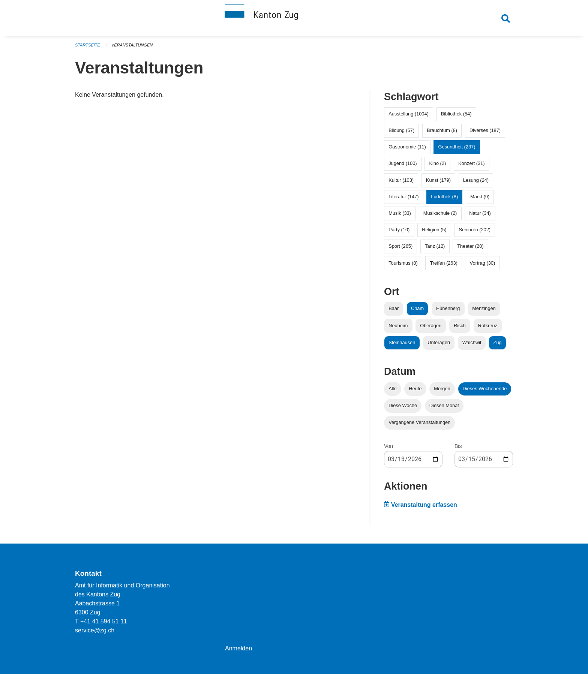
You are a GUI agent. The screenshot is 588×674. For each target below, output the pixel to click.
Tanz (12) (435, 246)
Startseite (87, 45)
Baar (393, 308)
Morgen (442, 388)
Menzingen (484, 308)
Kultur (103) (401, 180)
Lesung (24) (476, 180)
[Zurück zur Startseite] (294, 18)
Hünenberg (448, 308)
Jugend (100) (402, 163)
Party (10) (399, 229)
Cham (417, 308)
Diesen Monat (444, 405)
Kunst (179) (438, 180)
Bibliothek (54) (456, 114)
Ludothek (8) (444, 196)
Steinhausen (401, 342)
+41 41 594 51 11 (103, 621)
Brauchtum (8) (442, 130)
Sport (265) (400, 246)
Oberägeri (430, 325)
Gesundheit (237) (457, 147)
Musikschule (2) (440, 213)
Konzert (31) (471, 163)
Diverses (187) (485, 130)
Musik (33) (399, 213)
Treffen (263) (444, 263)
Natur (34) (480, 213)
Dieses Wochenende (485, 388)
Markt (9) (479, 196)
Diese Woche (402, 405)
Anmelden (238, 648)
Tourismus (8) (403, 263)
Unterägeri (439, 342)
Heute (415, 388)
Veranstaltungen (132, 45)
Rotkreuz (487, 325)
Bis (458, 446)
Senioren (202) (474, 229)
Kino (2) (437, 163)
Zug (498, 342)
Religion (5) (434, 229)
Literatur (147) (403, 196)
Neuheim (398, 325)
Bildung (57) (401, 130)
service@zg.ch (94, 630)
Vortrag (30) (482, 263)
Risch (460, 325)
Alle (392, 388)
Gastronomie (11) (407, 147)
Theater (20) (470, 246)
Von (388, 446)
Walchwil (471, 342)
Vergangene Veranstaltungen (419, 422)
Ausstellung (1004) (408, 114)
